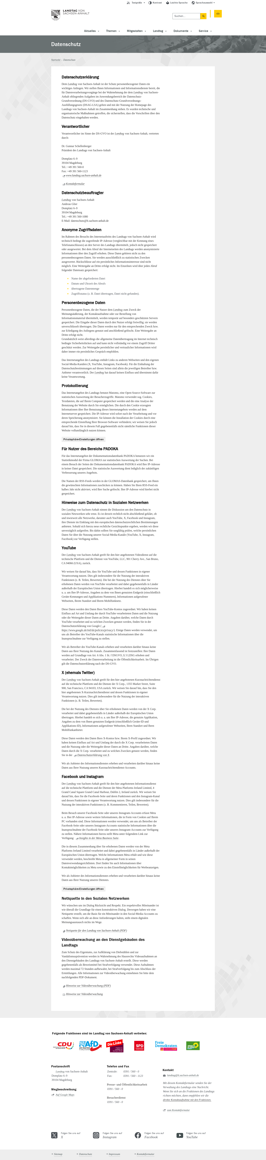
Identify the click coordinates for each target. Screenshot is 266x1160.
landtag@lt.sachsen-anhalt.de (183, 1075)
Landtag (158, 31)
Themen (111, 31)
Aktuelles (90, 31)
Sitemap (58, 1154)
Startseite (55, 59)
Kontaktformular (75, 183)
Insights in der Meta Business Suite (98, 837)
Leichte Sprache (178, 2)
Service (203, 31)
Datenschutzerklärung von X (93, 755)
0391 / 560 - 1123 (133, 1075)
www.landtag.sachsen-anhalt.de (83, 175)
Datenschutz (85, 1154)
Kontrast (157, 2)
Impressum (114, 1154)
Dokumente (181, 31)
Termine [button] (170, 13)
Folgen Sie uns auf (75, 1135)
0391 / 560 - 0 (131, 1071)
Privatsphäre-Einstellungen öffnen (83, 439)
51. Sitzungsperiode (200, 13)
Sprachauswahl (204, 2)
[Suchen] (135, 13)
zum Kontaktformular (178, 1110)
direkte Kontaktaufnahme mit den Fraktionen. (187, 1099)
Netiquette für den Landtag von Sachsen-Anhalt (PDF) (96, 930)
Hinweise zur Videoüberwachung (84, 993)
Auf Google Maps (65, 1094)
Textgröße (137, 2)
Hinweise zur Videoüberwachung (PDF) (88, 985)
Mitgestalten (135, 31)
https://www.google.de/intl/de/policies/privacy (87, 630)
